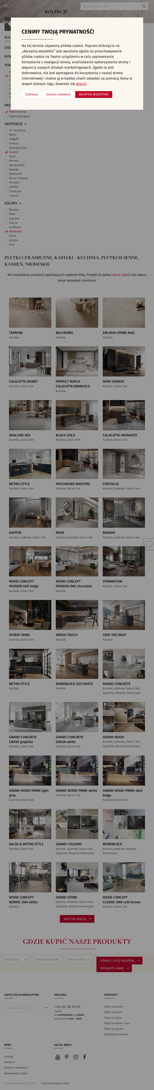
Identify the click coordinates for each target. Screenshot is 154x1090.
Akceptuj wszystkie (94, 94)
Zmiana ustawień (58, 94)
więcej (81, 84)
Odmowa (31, 94)
